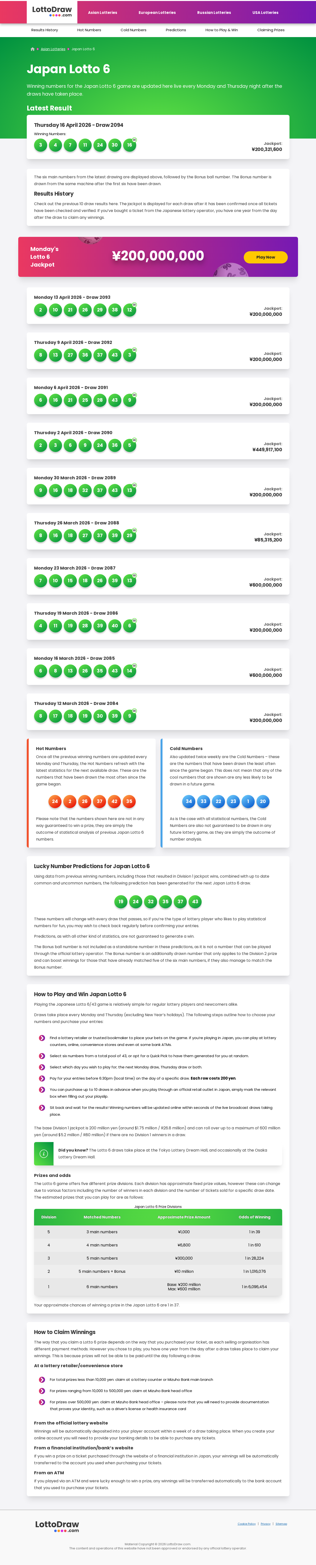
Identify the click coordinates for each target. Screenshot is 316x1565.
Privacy (266, 1523)
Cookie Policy (247, 1523)
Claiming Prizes (271, 29)
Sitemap (281, 1523)
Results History (44, 29)
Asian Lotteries (102, 12)
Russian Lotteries (214, 12)
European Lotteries (157, 12)
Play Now (265, 257)
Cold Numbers (133, 29)
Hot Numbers (89, 29)
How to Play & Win (222, 29)
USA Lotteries (266, 12)
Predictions (176, 29)
